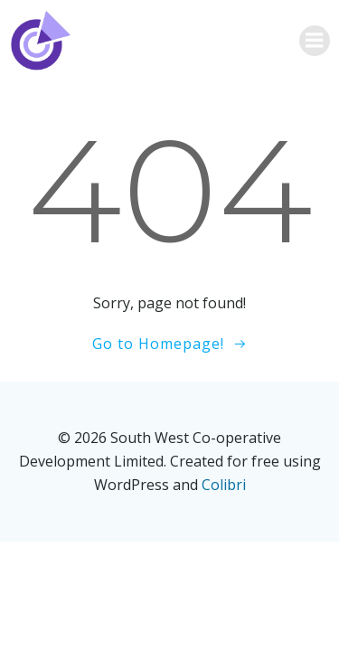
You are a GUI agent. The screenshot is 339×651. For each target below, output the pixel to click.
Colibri (224, 485)
